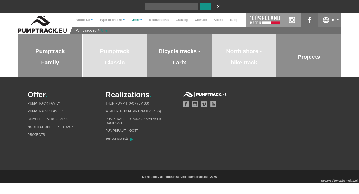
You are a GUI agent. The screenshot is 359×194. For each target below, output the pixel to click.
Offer (105, 30)
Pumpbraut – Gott (121, 131)
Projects (309, 57)
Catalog (182, 20)
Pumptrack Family (44, 103)
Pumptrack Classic (45, 111)
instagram (292, 20)
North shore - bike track (50, 127)
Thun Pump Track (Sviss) (127, 103)
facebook (309, 20)
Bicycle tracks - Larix (48, 119)
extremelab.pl (348, 180)
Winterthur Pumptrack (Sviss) (133, 111)
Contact (201, 20)
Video (218, 20)
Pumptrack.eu (85, 30)
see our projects (116, 138)
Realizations (159, 20)
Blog (234, 20)
